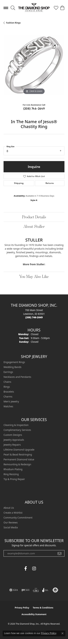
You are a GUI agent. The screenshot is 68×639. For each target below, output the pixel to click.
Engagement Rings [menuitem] (14, 362)
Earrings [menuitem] (8, 372)
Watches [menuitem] (8, 406)
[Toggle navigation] (6, 8)
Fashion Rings (13, 22)
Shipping (19, 183)
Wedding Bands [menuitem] (12, 367)
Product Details (34, 216)
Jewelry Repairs (12, 444)
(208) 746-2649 (34, 108)
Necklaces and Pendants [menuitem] (17, 377)
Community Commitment (18, 517)
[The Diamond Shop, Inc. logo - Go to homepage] (34, 8)
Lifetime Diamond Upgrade (19, 449)
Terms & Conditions (43, 607)
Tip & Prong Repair (14, 479)
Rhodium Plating (13, 469)
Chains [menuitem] (7, 381)
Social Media (11, 527)
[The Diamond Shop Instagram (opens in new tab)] (42, 568)
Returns (50, 183)
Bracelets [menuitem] (9, 391)
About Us (9, 507)
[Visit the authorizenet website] (55, 590)
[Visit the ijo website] (25, 590)
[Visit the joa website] (45, 590)
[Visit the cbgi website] (36, 590)
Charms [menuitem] (8, 396)
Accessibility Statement (34, 614)
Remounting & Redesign (17, 464)
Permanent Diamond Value (19, 459)
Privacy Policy (22, 607)
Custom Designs (13, 434)
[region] (34, 65)
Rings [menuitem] (7, 386)
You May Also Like (34, 276)
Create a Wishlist (13, 512)
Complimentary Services (17, 430)
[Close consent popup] (62, 633)
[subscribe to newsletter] (59, 553)
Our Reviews (11, 522)
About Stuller (34, 226)
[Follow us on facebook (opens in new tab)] (25, 568)
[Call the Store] (34, 317)
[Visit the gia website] (13, 590)
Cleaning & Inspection (16, 425)
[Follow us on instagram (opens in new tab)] (34, 568)
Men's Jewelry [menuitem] (11, 401)
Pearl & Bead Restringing (18, 454)
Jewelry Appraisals (14, 439)
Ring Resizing (11, 474)
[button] (13, 7)
